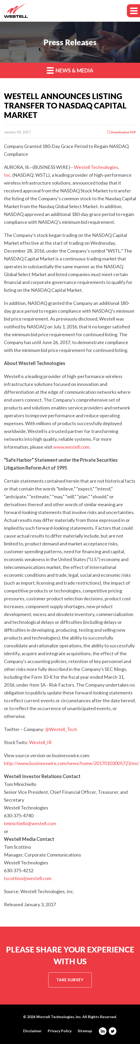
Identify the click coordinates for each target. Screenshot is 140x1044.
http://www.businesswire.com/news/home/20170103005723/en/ (71, 763)
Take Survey (69, 980)
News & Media (70, 70)
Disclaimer (32, 1031)
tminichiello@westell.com (30, 823)
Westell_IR (40, 742)
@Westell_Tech (61, 729)
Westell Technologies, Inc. (59, 1016)
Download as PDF (121, 132)
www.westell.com (71, 447)
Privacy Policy (60, 1031)
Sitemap (85, 1031)
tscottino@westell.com (27, 878)
